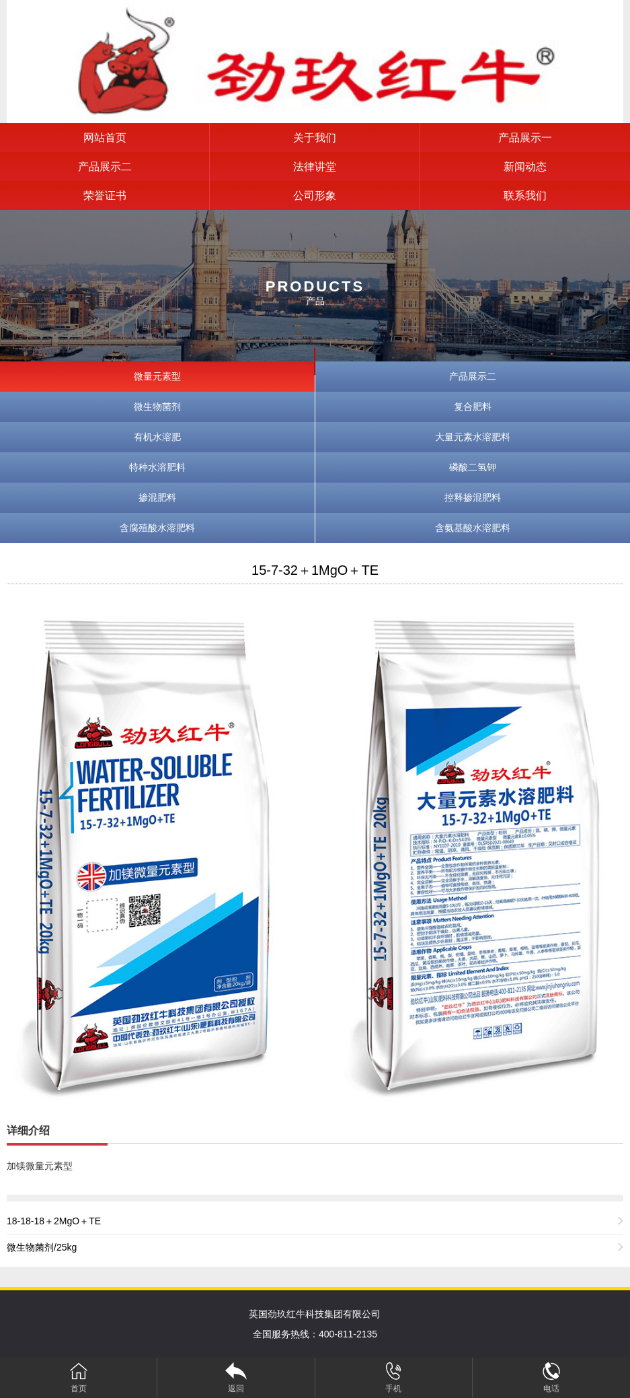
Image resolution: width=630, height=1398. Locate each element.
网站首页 (104, 137)
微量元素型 (157, 376)
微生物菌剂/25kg (42, 1247)
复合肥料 (472, 406)
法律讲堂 (314, 166)
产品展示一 (525, 137)
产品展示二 (105, 166)
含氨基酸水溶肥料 (472, 527)
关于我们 (314, 137)
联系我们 (525, 195)
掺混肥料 (157, 497)
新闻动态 (525, 166)
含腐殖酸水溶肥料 (157, 527)
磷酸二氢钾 (472, 467)
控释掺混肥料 (472, 497)
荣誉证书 (104, 195)
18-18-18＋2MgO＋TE (54, 1221)
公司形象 (314, 195)
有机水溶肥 (157, 436)
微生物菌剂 (157, 406)
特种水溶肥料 (157, 467)
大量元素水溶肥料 (472, 436)
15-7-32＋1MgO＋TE (315, 570)
